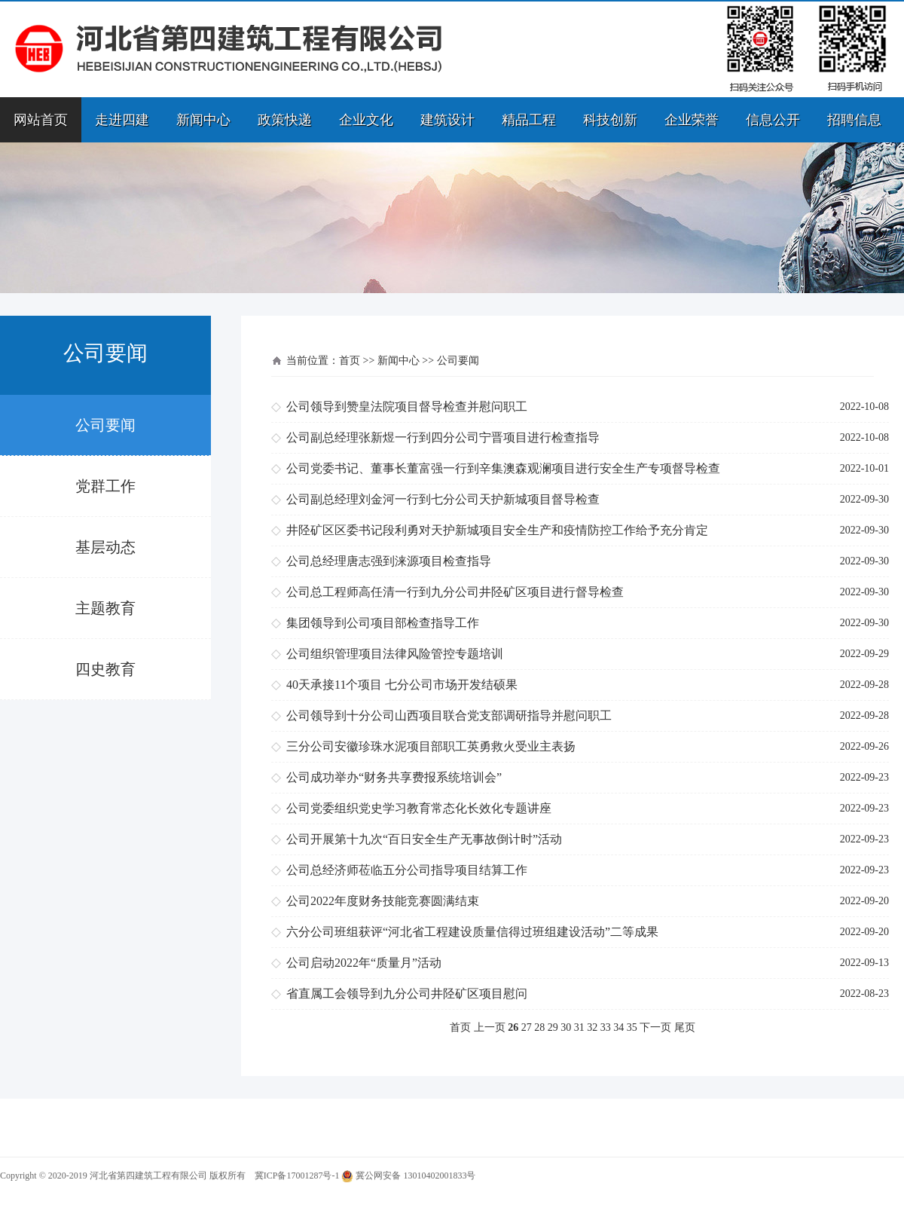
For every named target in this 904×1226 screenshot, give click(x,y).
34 (618, 1027)
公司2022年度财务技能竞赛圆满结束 (382, 900)
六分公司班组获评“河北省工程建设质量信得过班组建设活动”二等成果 (472, 931)
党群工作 (105, 486)
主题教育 (105, 608)
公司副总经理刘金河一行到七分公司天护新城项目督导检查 (443, 499)
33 (605, 1027)
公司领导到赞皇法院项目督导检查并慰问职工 (406, 406)
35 (632, 1027)
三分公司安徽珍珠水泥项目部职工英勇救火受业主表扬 (431, 746)
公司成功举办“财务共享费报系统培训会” (394, 777)
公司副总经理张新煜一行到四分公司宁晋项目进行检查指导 (443, 437)
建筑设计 (447, 119)
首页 (349, 360)
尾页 (684, 1027)
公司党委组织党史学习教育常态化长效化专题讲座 (418, 808)
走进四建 (122, 119)
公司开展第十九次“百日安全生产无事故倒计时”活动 (424, 839)
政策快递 (285, 119)
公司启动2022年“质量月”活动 (363, 962)
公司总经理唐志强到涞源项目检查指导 (388, 561)
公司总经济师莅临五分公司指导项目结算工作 (406, 870)
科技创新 (610, 119)
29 (553, 1027)
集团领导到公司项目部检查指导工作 (382, 622)
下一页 (655, 1027)
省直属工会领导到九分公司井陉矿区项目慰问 (406, 993)
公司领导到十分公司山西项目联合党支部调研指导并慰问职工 (449, 715)
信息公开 (773, 119)
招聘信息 (854, 119)
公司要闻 (105, 425)
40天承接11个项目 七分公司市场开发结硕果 (402, 684)
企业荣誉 (691, 119)
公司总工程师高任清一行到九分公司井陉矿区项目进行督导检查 (455, 591)
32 (592, 1027)
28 (539, 1027)
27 (526, 1027)
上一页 (489, 1027)
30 (565, 1027)
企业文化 (366, 119)
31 (579, 1027)
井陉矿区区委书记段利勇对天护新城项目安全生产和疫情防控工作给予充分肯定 (497, 530)
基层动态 (105, 547)
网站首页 (41, 119)
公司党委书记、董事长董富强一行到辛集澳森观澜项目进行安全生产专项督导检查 (503, 468)
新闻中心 (203, 119)
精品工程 (529, 119)
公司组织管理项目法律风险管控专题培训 (394, 653)
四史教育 (105, 669)
